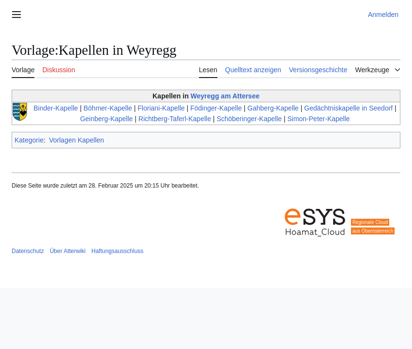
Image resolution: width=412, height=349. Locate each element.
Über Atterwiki (68, 251)
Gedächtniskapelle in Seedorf (348, 108)
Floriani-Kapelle (160, 108)
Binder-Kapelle (55, 108)
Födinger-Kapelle (216, 108)
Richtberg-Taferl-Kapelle (174, 119)
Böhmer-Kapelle (107, 108)
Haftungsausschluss (117, 251)
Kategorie (29, 140)
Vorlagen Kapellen (76, 140)
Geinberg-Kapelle (106, 119)
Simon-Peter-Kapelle (318, 119)
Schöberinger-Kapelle (249, 119)
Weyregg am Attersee (225, 96)
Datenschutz (28, 251)
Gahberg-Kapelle (273, 108)
